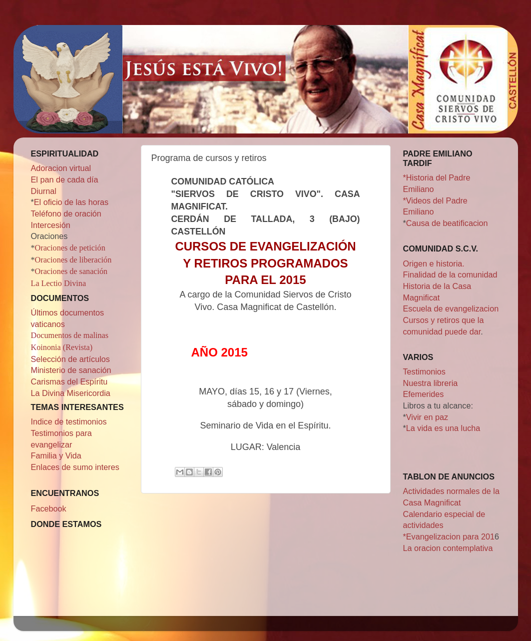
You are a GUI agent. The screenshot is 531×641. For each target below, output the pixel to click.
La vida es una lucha (443, 428)
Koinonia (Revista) (62, 347)
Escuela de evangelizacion (451, 308)
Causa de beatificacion (447, 223)
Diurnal (43, 191)
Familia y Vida (56, 455)
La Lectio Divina (58, 283)
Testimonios (424, 371)
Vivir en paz (427, 417)
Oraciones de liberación (73, 260)
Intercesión (50, 225)
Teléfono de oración (66, 213)
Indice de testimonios (69, 421)
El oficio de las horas (71, 202)
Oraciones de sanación (71, 271)
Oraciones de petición (70, 248)
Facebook (48, 508)
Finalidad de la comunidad (450, 274)
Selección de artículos (70, 359)
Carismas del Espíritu (69, 381)
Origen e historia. (434, 263)
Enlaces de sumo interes (75, 467)
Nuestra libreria (430, 383)
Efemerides (423, 394)
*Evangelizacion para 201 (449, 536)
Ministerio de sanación (71, 370)
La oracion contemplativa (448, 548)
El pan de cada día (64, 179)
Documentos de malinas (70, 335)
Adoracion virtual (61, 168)
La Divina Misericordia (70, 393)
